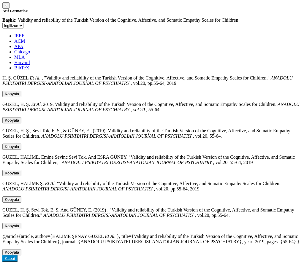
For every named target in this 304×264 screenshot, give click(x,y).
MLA (19, 57)
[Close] (6, 5)
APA (18, 46)
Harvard (22, 62)
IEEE (19, 35)
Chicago (22, 51)
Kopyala (12, 94)
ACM (19, 41)
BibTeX (21, 67)
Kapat (10, 258)
